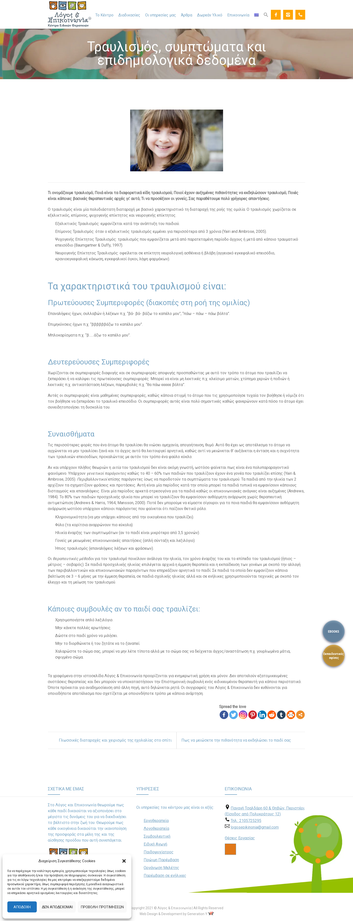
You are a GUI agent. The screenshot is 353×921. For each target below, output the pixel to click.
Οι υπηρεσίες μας (160, 15)
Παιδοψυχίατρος (159, 852)
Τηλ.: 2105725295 (246, 820)
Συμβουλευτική (157, 836)
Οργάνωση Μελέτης (161, 867)
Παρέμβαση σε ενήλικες (165, 875)
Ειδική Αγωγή (155, 844)
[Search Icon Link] (266, 14)
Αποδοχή (22, 907)
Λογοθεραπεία (156, 828)
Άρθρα (186, 15)
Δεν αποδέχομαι (57, 907)
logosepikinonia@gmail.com (255, 827)
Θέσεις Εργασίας (240, 838)
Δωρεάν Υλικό (209, 15)
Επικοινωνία (238, 15)
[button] (124, 861)
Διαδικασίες (129, 15)
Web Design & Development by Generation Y (173, 914)
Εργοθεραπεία (156, 820)
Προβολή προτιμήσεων (102, 907)
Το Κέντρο (104, 15)
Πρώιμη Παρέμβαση (161, 860)
